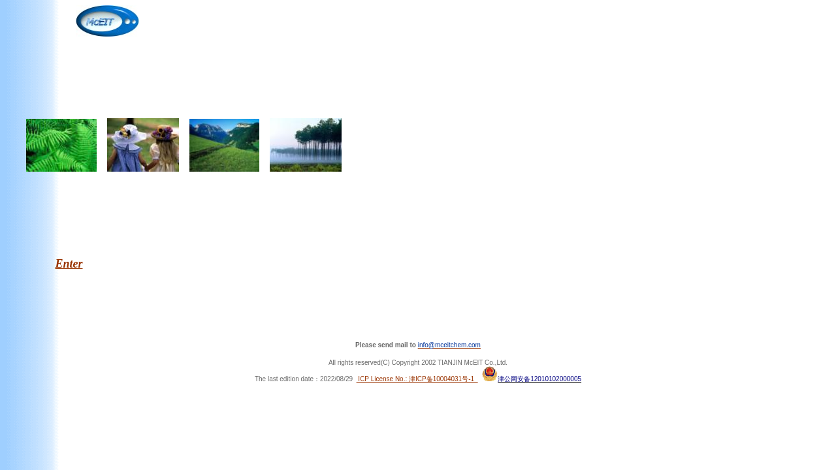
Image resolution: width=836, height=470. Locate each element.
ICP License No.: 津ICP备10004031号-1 (417, 379)
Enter (69, 263)
